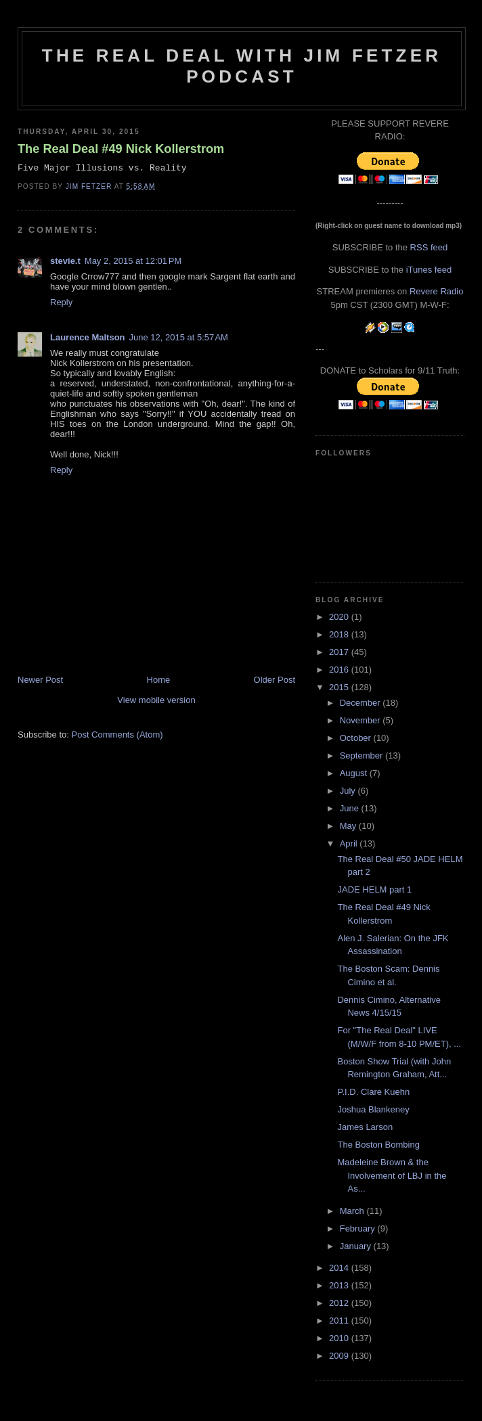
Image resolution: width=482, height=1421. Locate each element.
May (349, 826)
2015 (340, 687)
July (349, 791)
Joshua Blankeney (373, 1109)
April (350, 843)
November (361, 720)
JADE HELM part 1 (374, 889)
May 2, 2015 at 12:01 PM (133, 261)
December (361, 703)
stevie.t (65, 261)
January (357, 1246)
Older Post (274, 680)
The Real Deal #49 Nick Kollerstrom (121, 149)
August (355, 773)
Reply (61, 302)
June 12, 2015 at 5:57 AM (178, 337)
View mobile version (156, 700)
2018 (340, 634)
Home (159, 680)
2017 (340, 652)
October (357, 738)
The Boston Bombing (378, 1145)
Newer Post (40, 680)
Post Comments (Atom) (117, 734)
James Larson (365, 1127)
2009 (340, 1356)
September (362, 755)
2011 (340, 1320)
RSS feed (429, 247)
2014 (340, 1268)
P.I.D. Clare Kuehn (373, 1092)
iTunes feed (429, 270)
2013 (340, 1285)
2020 (340, 617)
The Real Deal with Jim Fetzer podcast (241, 66)
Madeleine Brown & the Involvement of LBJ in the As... (391, 1175)
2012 (340, 1303)
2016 (340, 669)
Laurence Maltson (87, 337)
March (353, 1211)
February (359, 1228)
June (351, 808)
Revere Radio (437, 291)
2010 (340, 1338)
